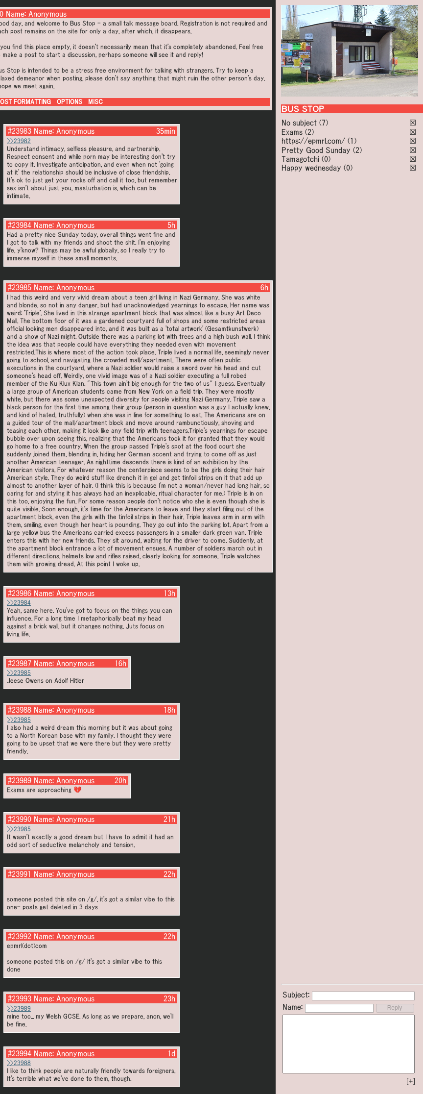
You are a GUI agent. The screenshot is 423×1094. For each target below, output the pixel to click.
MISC (95, 102)
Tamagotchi (300, 159)
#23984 (19, 225)
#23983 (19, 131)
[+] (410, 1081)
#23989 (19, 780)
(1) (352, 141)
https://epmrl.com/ (313, 141)
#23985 (19, 287)
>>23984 (19, 602)
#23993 (19, 998)
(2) (309, 132)
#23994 (19, 1053)
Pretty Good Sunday (316, 150)
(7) (323, 122)
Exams (292, 132)
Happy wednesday (311, 168)
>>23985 (19, 673)
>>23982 (19, 141)
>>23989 (19, 1008)
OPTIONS (69, 102)
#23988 (19, 710)
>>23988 (19, 1063)
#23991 (19, 874)
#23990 (19, 819)
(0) (326, 159)
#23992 (19, 936)
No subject (300, 122)
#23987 (19, 663)
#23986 (19, 593)
